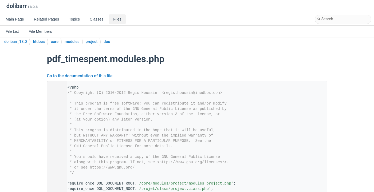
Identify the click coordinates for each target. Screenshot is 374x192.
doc (107, 41)
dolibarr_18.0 (15, 41)
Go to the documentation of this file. (80, 76)
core (54, 41)
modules (72, 41)
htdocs (39, 41)
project (92, 41)
